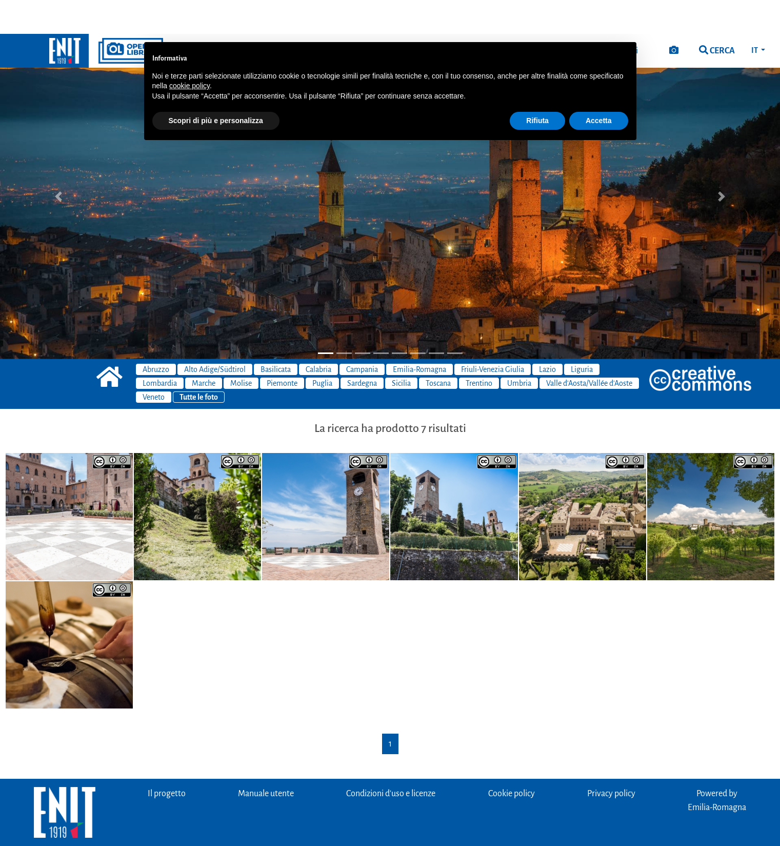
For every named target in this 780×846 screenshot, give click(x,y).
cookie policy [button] (189, 52)
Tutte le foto (198, 363)
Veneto (154, 363)
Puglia (322, 349)
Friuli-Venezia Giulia (492, 335)
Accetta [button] (599, 87)
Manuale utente (266, 759)
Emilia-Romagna (419, 335)
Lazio (547, 335)
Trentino (479, 349)
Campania (362, 335)
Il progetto (167, 759)
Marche (203, 349)
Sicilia (401, 349)
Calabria (318, 335)
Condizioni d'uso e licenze (390, 759)
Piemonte (282, 349)
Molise (241, 349)
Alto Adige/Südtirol (215, 335)
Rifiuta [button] (537, 87)
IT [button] (755, 16)
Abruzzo (156, 335)
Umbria (519, 349)
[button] (58, 162)
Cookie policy (511, 759)
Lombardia (160, 349)
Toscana (438, 349)
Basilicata (276, 335)
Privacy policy (611, 759)
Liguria (582, 335)
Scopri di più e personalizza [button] (216, 87)
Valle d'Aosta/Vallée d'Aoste (589, 349)
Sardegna (362, 349)
